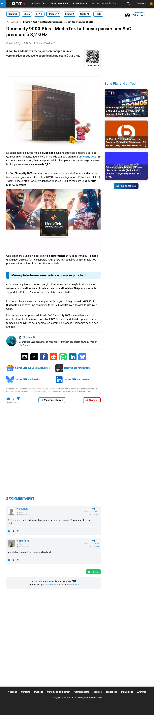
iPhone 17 (54, 14)
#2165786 (94, 546)
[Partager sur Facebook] (44, 356)
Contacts (25, 692)
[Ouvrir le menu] (3, 3)
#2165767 (94, 514)
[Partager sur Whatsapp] (63, 356)
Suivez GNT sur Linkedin (76, 379)
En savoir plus (85, 391)
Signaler (91, 400)
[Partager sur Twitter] (34, 356)
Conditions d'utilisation (58, 692)
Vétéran (22, 512)
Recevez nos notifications (77, 368)
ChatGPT (84, 14)
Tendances (111, 692)
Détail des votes (13, 402)
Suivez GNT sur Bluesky (27, 379)
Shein (27, 14)
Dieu (20, 544)
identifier (74, 584)
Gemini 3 (12, 14)
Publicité (38, 692)
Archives (141, 692)
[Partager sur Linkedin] (73, 356)
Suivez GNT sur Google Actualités (32, 368)
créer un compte (53, 584)
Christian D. (28, 337)
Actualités (39, 3)
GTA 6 (39, 14)
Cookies (97, 692)
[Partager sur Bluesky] (82, 356)
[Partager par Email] (24, 356)
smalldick (24, 540)
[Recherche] (128, 3)
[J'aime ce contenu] (8, 399)
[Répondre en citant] (93, 508)
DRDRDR (23, 508)
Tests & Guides (59, 3)
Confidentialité (81, 692)
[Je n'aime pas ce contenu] (18, 399)
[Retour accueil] (18, 3)
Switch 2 (69, 14)
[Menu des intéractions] (98, 508)
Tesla (98, 14)
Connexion (141, 3)
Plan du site (127, 692)
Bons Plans (80, 3)
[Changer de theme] (151, 4)
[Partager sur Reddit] (53, 356)
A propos (12, 692)
